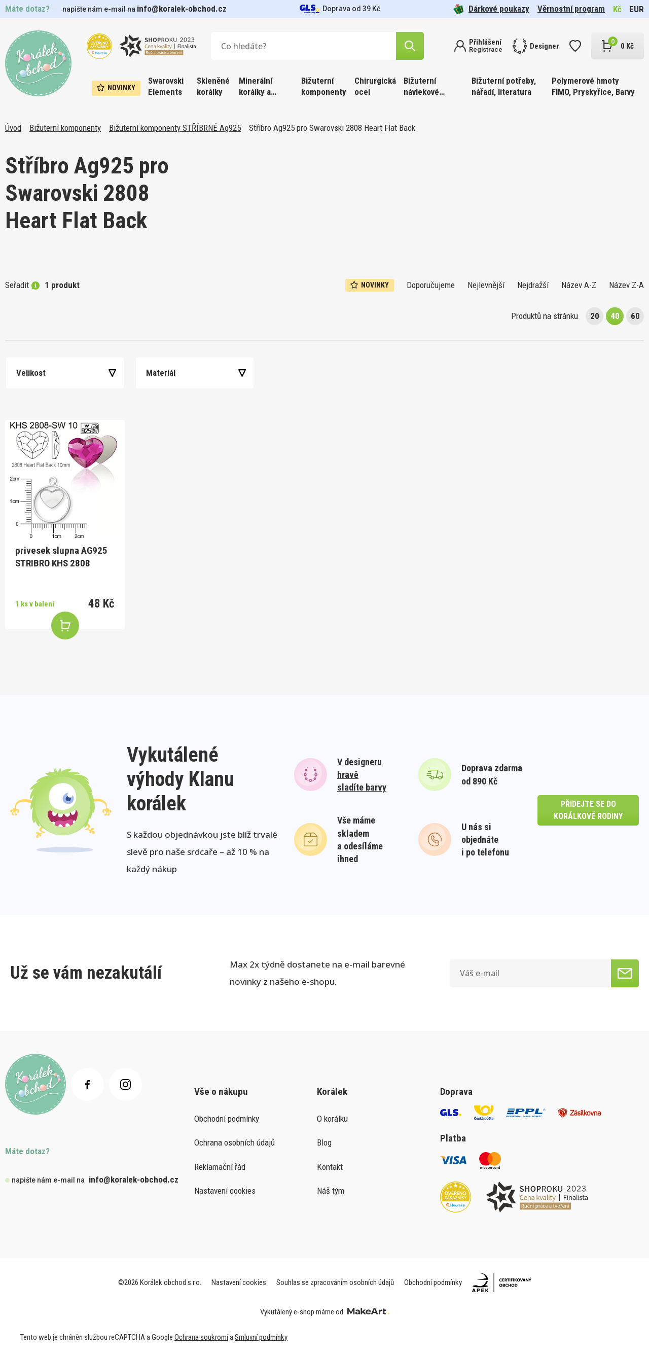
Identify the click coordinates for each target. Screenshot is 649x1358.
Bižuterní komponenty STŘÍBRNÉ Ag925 (175, 128)
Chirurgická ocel (375, 86)
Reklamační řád (219, 1167)
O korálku (332, 1119)
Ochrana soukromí (201, 1337)
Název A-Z (578, 285)
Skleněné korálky (213, 86)
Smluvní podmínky (261, 1337)
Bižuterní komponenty (323, 86)
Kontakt (330, 1167)
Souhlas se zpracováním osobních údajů (335, 1282)
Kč (617, 9)
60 (635, 316)
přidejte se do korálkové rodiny (588, 810)
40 (615, 316)
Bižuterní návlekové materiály (421, 87)
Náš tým (330, 1191)
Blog (324, 1142)
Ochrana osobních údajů (234, 1142)
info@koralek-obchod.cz (182, 9)
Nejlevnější (485, 285)
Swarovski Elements (166, 86)
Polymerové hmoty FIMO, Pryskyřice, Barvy (593, 86)
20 (594, 316)
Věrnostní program (571, 9)
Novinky (116, 88)
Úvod (13, 128)
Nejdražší (533, 285)
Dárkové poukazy (491, 9)
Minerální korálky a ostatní (255, 87)
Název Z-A (626, 285)
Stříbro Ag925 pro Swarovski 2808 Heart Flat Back (332, 128)
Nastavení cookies (225, 1191)
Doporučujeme (431, 285)
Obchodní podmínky (226, 1119)
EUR (636, 9)
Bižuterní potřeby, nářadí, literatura (504, 86)
